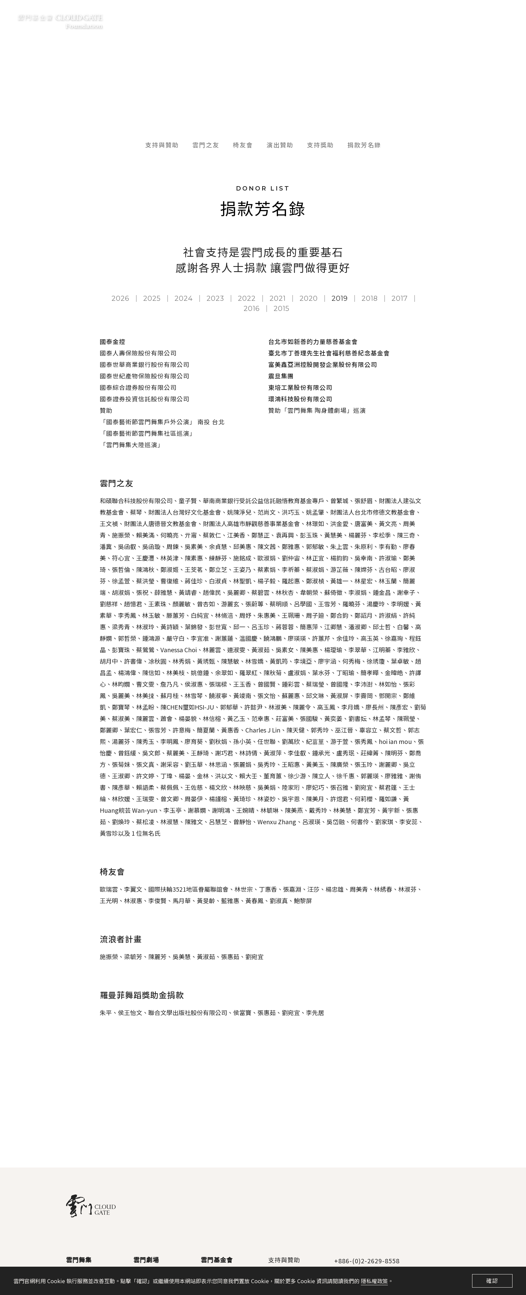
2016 (252, 309)
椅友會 (243, 144)
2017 (400, 298)
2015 (281, 309)
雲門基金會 (268, 20)
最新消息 (226, 20)
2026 (120, 298)
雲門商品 (393, 20)
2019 (340, 298)
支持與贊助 (314, 20)
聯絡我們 (470, 20)
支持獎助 (320, 144)
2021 (278, 298)
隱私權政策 (374, 1281)
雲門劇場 (146, 1260)
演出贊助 (280, 144)
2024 (184, 298)
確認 (492, 1280)
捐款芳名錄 (364, 144)
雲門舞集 (79, 1260)
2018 (370, 298)
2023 (215, 298)
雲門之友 (205, 144)
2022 (247, 298)
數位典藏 (355, 20)
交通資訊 (431, 20)
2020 (309, 298)
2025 (152, 298)
